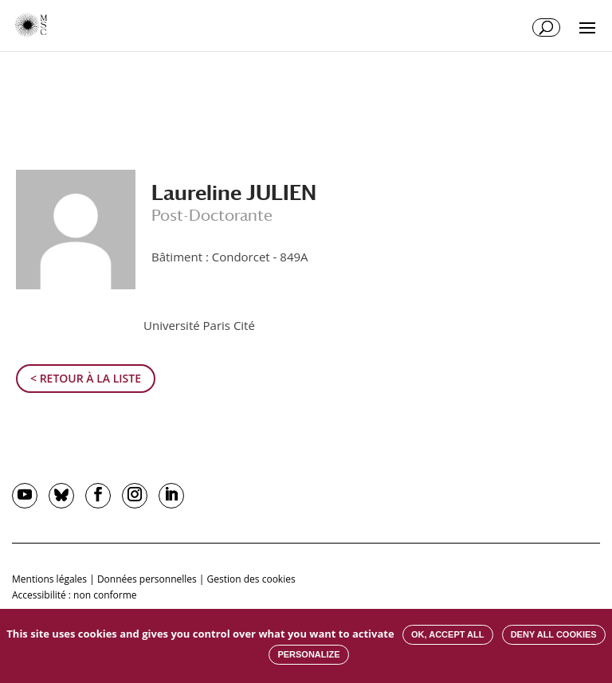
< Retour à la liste (85, 378)
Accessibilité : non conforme (74, 595)
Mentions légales (49, 579)
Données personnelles (147, 579)
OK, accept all (447, 634)
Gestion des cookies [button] (251, 579)
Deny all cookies (554, 634)
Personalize (308, 654)
